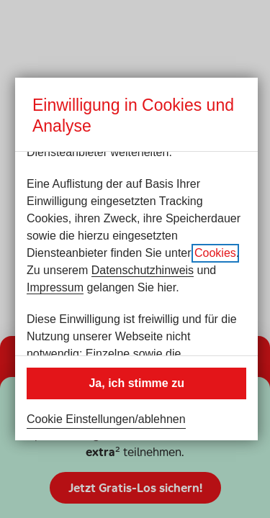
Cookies (215, 253)
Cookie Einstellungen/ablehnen (106, 419)
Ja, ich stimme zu (136, 383)
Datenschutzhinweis (142, 270)
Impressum (55, 287)
